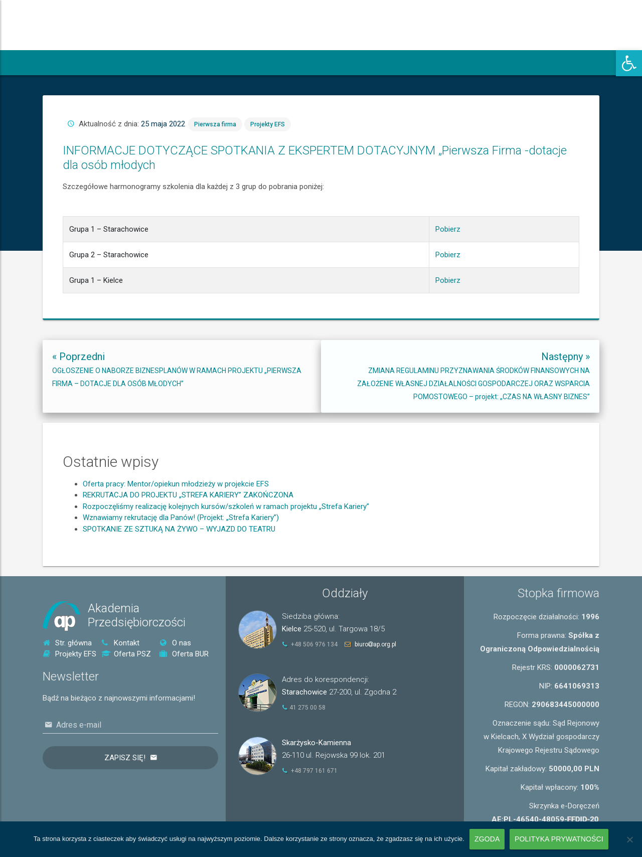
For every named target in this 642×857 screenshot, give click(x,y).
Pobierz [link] (422, 215)
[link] (629, 63)
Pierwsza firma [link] (341, 178)
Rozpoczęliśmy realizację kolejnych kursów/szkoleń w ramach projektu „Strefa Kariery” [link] (226, 551)
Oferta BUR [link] (184, 653)
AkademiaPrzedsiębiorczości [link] (137, 615)
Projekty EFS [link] (359, 178)
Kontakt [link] (120, 642)
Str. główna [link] (67, 642)
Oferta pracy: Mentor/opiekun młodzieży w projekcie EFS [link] (176, 529)
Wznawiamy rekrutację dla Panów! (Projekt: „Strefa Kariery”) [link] (181, 563)
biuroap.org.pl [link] (375, 644)
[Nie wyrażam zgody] (629, 839)
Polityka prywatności (559, 839)
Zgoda (487, 839)
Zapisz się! (124, 757)
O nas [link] (175, 642)
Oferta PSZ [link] (126, 653)
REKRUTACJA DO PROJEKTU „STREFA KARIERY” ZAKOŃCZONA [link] (188, 540)
